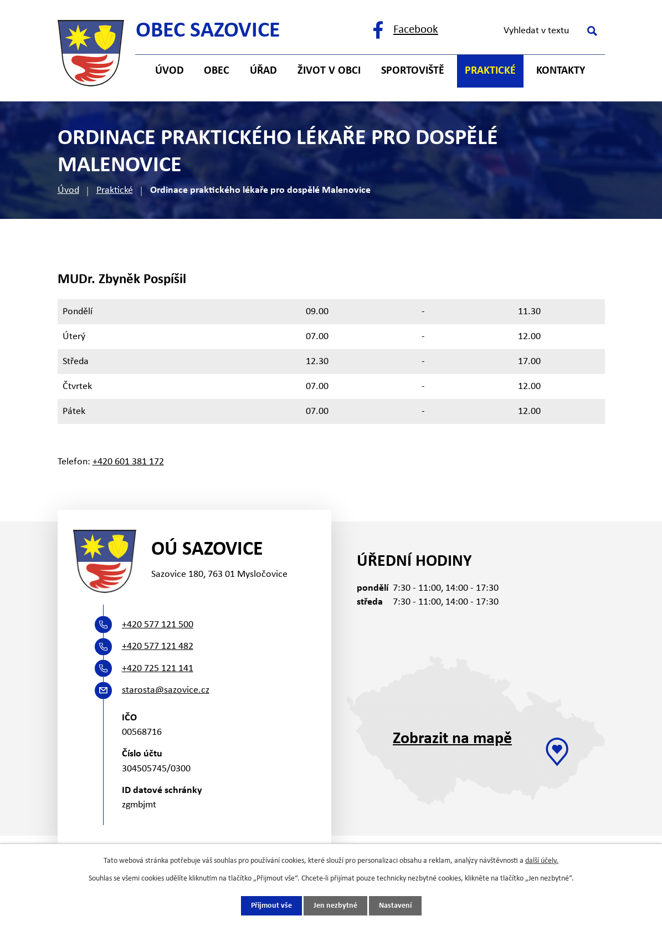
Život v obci (329, 70)
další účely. (541, 861)
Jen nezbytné (335, 906)
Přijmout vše (271, 906)
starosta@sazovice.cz (165, 690)
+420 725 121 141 (157, 668)
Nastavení (395, 906)
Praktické (114, 190)
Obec (216, 70)
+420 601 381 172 (128, 462)
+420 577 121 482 (157, 646)
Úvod (68, 190)
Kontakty (560, 70)
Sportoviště (412, 70)
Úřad (263, 70)
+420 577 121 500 (157, 625)
